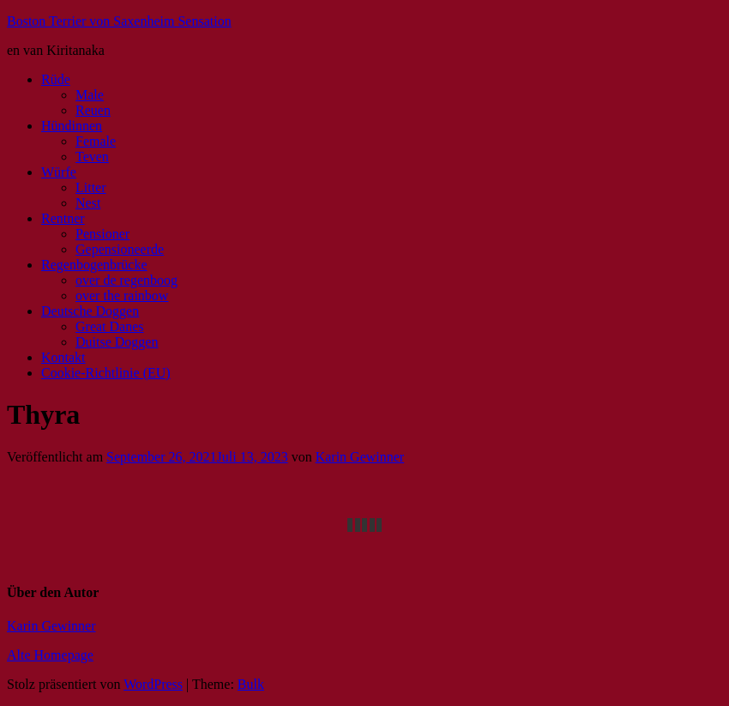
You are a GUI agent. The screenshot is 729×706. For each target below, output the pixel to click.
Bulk (251, 684)
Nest (87, 203)
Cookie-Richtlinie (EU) (106, 372)
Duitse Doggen (116, 342)
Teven (92, 156)
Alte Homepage (50, 655)
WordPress (153, 684)
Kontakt (63, 357)
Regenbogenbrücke (94, 264)
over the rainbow (121, 295)
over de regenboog (126, 280)
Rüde (55, 79)
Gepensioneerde (119, 249)
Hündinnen (71, 125)
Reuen (93, 110)
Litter (90, 187)
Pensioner (102, 233)
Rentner (63, 218)
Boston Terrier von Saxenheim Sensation (119, 21)
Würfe (58, 172)
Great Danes (109, 326)
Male (89, 94)
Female (95, 141)
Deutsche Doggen (90, 311)
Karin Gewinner (360, 457)
